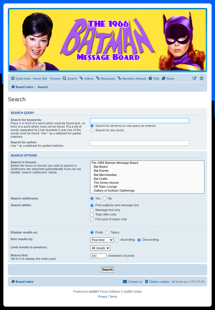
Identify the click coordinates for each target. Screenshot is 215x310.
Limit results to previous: (29, 247)
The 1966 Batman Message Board (147, 163)
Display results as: (24, 232)
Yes (95, 198)
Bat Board (147, 167)
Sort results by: (22, 239)
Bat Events (147, 171)
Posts (96, 232)
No (107, 198)
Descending (148, 239)
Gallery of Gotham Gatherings (147, 191)
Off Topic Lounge (147, 187)
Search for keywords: (26, 119)
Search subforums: (25, 198)
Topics (112, 232)
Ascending (125, 239)
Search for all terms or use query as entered (123, 125)
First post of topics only (108, 219)
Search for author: (24, 142)
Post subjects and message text (114, 205)
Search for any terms (107, 130)
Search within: (21, 205)
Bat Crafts (147, 179)
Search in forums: (24, 162)
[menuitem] (69, 78)
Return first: (19, 255)
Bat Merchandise (147, 175)
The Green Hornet (147, 183)
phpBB (93, 291)
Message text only (105, 210)
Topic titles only (103, 214)
